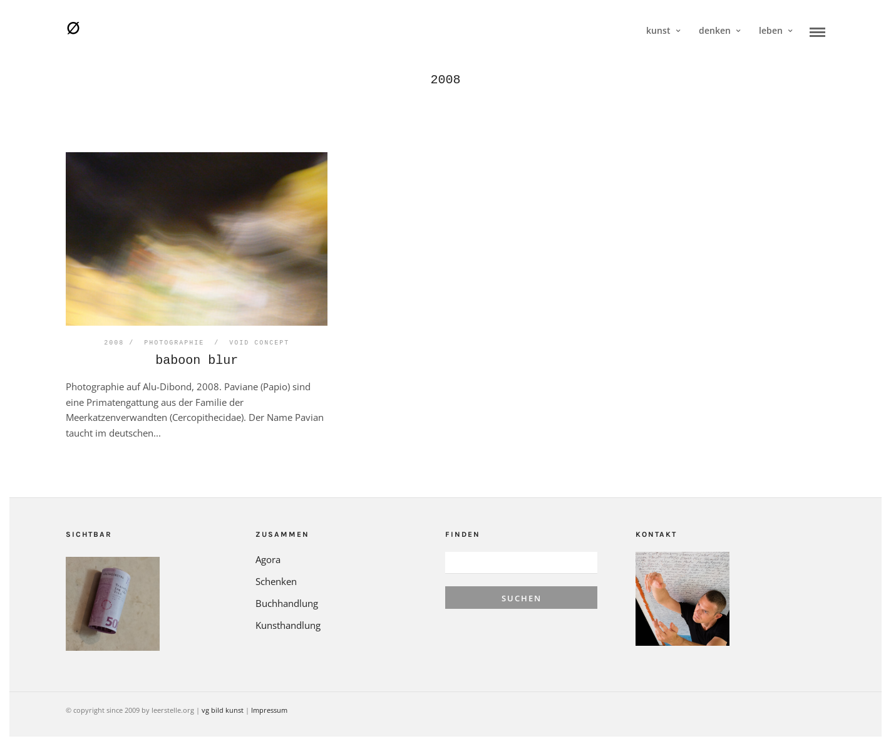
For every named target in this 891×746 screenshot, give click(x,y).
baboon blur (196, 360)
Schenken (276, 581)
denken (715, 30)
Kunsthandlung (288, 625)
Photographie (174, 343)
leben (771, 30)
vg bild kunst (223, 710)
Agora (268, 559)
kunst (658, 30)
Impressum (269, 710)
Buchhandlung (286, 603)
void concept (259, 343)
